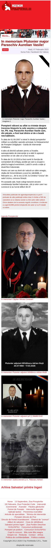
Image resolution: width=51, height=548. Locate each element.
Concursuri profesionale (31, 527)
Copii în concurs (15, 532)
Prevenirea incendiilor (32, 512)
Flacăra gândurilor (36, 507)
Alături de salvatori (16, 522)
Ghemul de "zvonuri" (40, 519)
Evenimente (11, 507)
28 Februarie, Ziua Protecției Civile (20, 504)
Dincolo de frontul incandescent (15, 519)
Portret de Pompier (16, 509)
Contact (32, 535)
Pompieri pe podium (13, 529)
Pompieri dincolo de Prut (25, 517)
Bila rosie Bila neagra (33, 532)
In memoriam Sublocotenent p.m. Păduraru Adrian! (22, 480)
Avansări (22, 507)
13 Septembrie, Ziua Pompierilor (29, 501)
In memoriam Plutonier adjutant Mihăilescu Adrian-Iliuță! (24, 372)
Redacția (23, 535)
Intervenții (41, 504)
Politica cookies (38, 537)
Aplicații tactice (14, 512)
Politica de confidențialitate (17, 537)
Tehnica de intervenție (36, 514)
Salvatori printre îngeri (14, 524)
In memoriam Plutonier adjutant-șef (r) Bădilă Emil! (22, 416)
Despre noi (12, 535)
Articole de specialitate (15, 514)
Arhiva (40, 535)
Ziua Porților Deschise (36, 524)
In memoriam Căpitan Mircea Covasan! (17, 299)
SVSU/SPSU (14, 527)
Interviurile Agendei (34, 509)
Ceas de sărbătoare (34, 522)
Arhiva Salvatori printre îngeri (21, 487)
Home (10, 501)
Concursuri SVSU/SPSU (35, 529)
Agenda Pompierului (9, 216)
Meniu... (6, 36)
